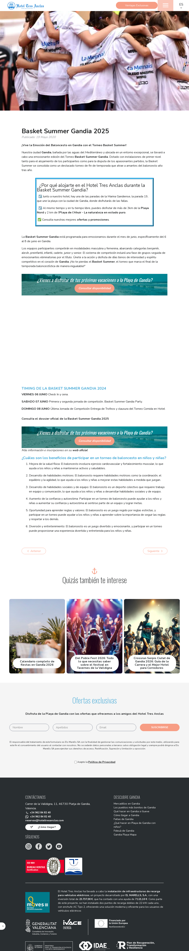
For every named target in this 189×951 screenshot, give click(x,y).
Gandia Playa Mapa (122, 840)
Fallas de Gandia (120, 822)
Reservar (94, 16)
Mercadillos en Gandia (124, 804)
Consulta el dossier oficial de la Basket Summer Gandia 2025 (65, 419)
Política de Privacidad (101, 762)
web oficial (79, 450)
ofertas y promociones (93, 220)
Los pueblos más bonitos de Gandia (133, 809)
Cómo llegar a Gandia (123, 818)
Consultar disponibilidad (94, 288)
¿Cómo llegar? (47, 829)
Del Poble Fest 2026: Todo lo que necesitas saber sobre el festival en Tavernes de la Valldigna (94, 663)
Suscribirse (159, 727)
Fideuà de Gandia (121, 835)
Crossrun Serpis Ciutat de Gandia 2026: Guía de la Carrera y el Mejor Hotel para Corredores (152, 663)
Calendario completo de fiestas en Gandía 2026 (37, 663)
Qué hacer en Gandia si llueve (129, 813)
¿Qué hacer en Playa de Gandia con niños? (132, 828)
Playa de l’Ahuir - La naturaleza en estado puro (92, 212)
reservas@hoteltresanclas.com (47, 822)
